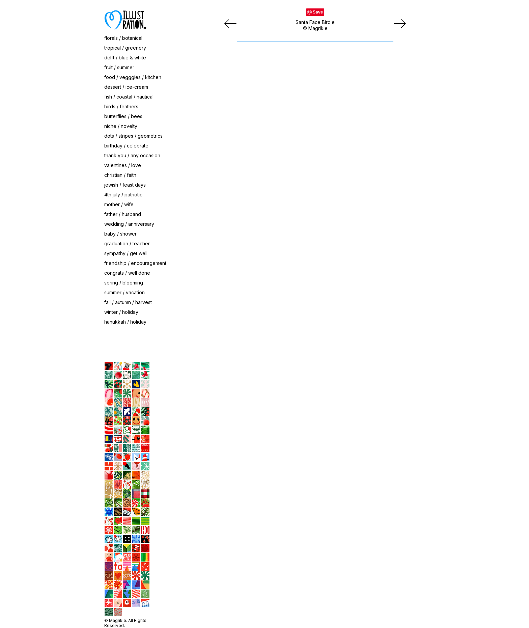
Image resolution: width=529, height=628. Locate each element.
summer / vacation (124, 292)
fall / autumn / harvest (128, 302)
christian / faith (120, 175)
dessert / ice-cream (126, 87)
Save (318, 12)
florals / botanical (123, 38)
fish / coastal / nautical (129, 97)
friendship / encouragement (135, 263)
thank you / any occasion (132, 155)
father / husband (122, 214)
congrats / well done (127, 273)
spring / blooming (123, 282)
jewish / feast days (125, 185)
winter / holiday (121, 312)
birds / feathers (121, 106)
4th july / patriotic (123, 194)
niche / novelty (120, 126)
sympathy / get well (125, 253)
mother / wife (119, 204)
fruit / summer (119, 67)
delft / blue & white (125, 57)
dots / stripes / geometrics (133, 136)
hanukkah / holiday (125, 322)
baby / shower (120, 234)
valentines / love (122, 165)
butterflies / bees (123, 116)
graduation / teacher (127, 243)
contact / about (74, 334)
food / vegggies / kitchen (132, 77)
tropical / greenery (125, 48)
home (63, 348)
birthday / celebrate (126, 145)
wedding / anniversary (129, 224)
